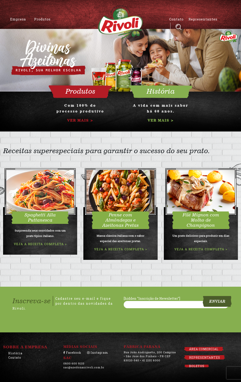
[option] (120, 59)
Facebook (72, 353)
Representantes (202, 19)
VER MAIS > (80, 120)
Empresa (18, 19)
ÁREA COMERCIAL (203, 349)
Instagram (97, 353)
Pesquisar (178, 27)
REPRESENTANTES (204, 357)
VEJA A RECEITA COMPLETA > (40, 244)
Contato (176, 19)
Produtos (42, 19)
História (15, 353)
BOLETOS (196, 366)
